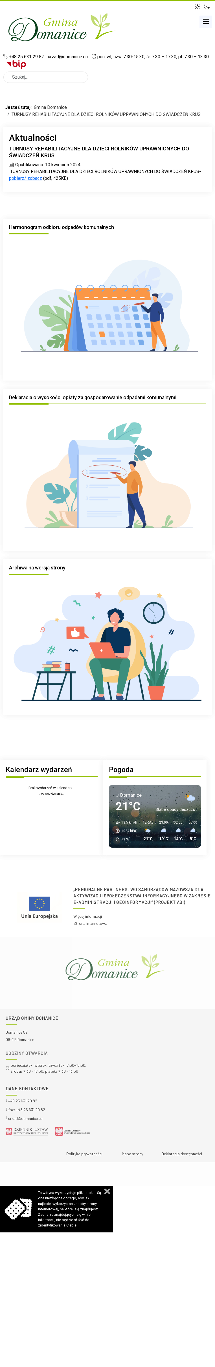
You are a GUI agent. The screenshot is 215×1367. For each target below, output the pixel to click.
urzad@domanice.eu (67, 56)
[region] (107, 907)
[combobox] (45, 77)
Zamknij (107, 1191)
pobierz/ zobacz (25, 178)
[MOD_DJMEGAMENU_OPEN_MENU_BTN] (205, 22)
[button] (198, 6)
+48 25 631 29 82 (26, 56)
